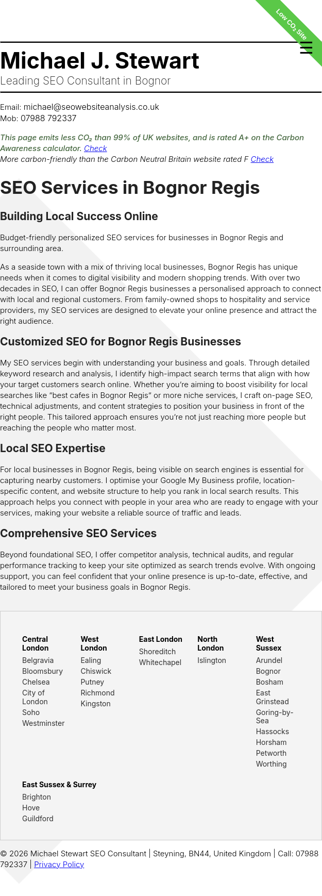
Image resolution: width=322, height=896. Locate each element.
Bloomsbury (42, 671)
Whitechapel (160, 662)
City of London (35, 697)
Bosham (269, 681)
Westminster (43, 723)
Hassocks (273, 731)
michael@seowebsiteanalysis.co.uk (91, 107)
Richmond (97, 692)
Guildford (38, 818)
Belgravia (38, 660)
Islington (211, 660)
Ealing (90, 660)
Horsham (271, 742)
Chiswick (95, 671)
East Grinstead (272, 697)
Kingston (95, 703)
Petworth (271, 753)
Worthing (271, 763)
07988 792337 (49, 118)
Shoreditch (157, 651)
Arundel (269, 660)
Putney (92, 681)
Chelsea (36, 681)
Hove (31, 807)
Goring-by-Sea (275, 716)
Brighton (36, 796)
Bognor (268, 671)
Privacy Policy (59, 864)
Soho (31, 712)
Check (95, 148)
